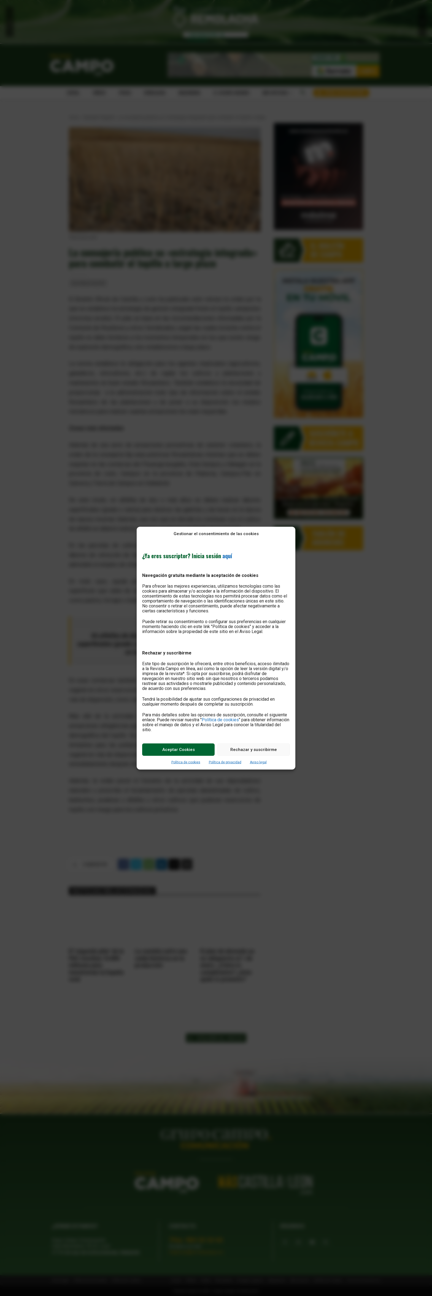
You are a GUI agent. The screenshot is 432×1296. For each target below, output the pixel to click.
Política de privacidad (225, 762)
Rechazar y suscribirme (253, 749)
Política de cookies (220, 719)
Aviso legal (258, 762)
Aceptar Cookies (178, 749)
